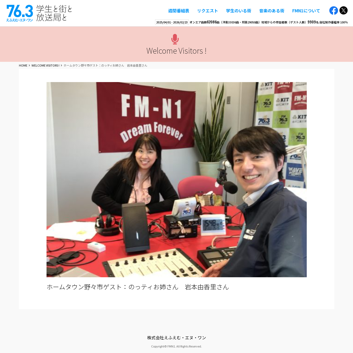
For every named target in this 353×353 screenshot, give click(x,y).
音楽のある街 (271, 10)
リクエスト (207, 10)
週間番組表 (178, 10)
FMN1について (306, 10)
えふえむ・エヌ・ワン (39, 13)
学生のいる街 (238, 10)
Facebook (333, 10)
